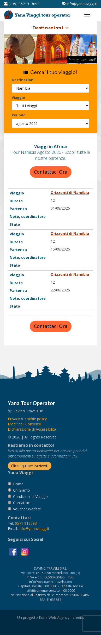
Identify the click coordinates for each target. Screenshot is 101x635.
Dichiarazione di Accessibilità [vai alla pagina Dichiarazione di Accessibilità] (32, 429)
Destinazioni (50, 28)
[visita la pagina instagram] (24, 550)
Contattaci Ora (50, 172)
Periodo (19, 115)
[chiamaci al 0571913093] (26, 523)
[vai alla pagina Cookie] (36, 418)
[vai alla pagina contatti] (22, 502)
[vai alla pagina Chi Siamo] (21, 490)
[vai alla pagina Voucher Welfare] (27, 508)
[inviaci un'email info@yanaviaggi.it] (79, 3)
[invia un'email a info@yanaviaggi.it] (34, 528)
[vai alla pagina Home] (38, 13)
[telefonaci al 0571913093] (21, 3)
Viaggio (18, 97)
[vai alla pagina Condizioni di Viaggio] (30, 496)
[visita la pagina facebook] (13, 550)
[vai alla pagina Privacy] (14, 418)
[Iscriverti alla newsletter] (29, 466)
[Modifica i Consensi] (24, 424)
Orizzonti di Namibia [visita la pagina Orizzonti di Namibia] (70, 192)
